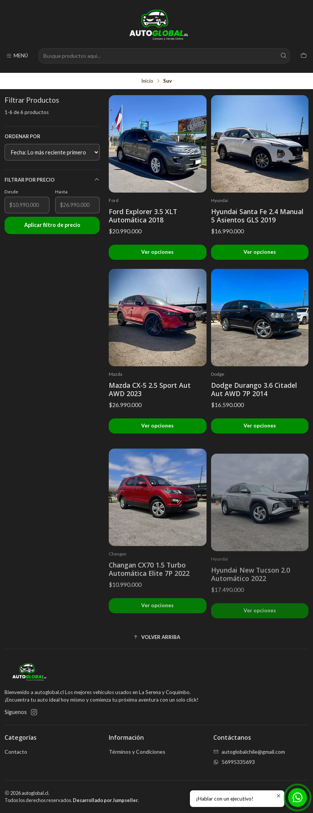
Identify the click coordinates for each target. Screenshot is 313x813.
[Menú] (17, 56)
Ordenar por (22, 136)
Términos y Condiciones (137, 751)
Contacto (16, 751)
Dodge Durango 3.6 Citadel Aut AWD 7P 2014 (254, 389)
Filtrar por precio (52, 180)
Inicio (147, 81)
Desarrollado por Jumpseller (105, 800)
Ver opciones (157, 252)
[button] (156, 637)
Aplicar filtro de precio (52, 225)
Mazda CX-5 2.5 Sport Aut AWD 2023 (150, 389)
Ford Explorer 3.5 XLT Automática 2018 (143, 215)
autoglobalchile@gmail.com (249, 751)
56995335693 (234, 762)
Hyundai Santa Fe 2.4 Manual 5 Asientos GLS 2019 (257, 215)
